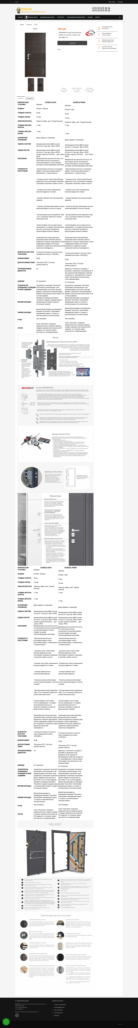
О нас (16, 2)
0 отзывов (91, 30)
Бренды (90, 17)
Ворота (97, 17)
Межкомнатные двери (47, 17)
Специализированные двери (76, 17)
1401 (59, 49)
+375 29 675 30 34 (101, 8)
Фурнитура (60, 17)
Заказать (72, 43)
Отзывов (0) (29, 98)
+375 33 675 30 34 (101, 10)
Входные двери (31, 17)
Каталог (20, 17)
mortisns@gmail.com (59, 1007)
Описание (20, 98)
